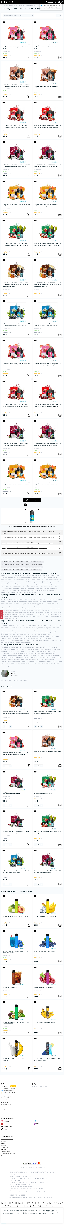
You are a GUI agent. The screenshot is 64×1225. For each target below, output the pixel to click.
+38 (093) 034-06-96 (9, 1093)
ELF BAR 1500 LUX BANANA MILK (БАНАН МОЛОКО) (14, 1059)
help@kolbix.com (6, 1104)
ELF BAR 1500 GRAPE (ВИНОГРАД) (43, 987)
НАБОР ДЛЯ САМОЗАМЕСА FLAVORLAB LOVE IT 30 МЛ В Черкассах (22, 569)
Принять (32, 1219)
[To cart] (28, 57)
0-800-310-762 (5, 1086)
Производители (5, 1151)
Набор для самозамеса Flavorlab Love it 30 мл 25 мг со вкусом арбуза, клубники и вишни (16, 46)
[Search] (59, 2)
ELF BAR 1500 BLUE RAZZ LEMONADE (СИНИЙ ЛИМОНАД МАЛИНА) (15, 951)
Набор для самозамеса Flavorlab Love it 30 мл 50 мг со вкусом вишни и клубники (16, 405)
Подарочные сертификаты (8, 1153)
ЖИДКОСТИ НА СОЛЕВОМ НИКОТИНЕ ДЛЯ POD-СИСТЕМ (35, 5)
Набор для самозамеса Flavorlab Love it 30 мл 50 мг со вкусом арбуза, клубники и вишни (16, 365)
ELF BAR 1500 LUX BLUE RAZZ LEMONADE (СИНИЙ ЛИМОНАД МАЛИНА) (47, 1059)
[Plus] (10, 726)
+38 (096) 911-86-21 (8, 1090)
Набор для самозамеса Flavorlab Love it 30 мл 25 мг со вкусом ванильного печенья (16, 85)
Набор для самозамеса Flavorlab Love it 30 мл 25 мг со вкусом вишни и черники (16, 165)
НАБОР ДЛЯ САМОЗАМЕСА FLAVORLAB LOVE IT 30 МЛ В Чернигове (22, 564)
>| (38, 505)
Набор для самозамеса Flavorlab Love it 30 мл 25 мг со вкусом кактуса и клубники (16, 244)
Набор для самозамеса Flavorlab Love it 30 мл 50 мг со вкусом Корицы (24, 548)
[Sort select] (18, 15)
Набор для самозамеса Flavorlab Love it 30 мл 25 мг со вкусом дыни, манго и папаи (16, 205)
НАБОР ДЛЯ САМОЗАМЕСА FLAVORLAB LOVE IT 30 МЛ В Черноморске (23, 561)
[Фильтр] (1, 614)
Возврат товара (5, 1147)
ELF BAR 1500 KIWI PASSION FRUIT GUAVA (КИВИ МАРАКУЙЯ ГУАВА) (16, 1023)
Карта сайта (4, 1149)
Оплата (3, 1143)
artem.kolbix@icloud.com (23, 1187)
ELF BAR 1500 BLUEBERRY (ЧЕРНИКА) (44, 951)
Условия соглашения (7, 1139)
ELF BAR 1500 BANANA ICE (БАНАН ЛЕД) (45, 916)
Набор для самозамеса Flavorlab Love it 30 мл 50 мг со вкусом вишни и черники (16, 444)
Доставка (3, 1141)
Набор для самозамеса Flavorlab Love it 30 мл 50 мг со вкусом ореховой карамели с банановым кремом (16, 713)
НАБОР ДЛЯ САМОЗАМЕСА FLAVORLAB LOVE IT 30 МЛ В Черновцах (22, 567)
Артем (13, 673)
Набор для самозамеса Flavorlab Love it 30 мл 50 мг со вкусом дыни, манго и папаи (16, 484)
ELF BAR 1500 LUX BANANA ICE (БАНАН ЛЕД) (46, 1022)
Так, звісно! (49, 8)
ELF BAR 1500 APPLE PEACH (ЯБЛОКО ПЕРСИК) (16, 916)
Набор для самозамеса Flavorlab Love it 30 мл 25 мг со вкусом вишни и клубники (16, 126)
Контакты (3, 1145)
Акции (3, 1155)
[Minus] (4, 726)
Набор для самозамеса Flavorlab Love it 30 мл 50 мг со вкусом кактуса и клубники (28, 537)
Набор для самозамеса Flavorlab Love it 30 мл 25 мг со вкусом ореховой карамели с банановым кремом (16, 284)
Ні (56, 8)
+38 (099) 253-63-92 (9, 1088)
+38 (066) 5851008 (23, 1184)
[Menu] (2, 2)
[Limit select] (58, 15)
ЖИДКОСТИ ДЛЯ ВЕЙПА (11, 5)
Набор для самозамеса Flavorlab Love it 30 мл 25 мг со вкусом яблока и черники (16, 324)
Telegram (37, 1121)
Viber (36, 1124)
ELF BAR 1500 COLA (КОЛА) (10, 987)
